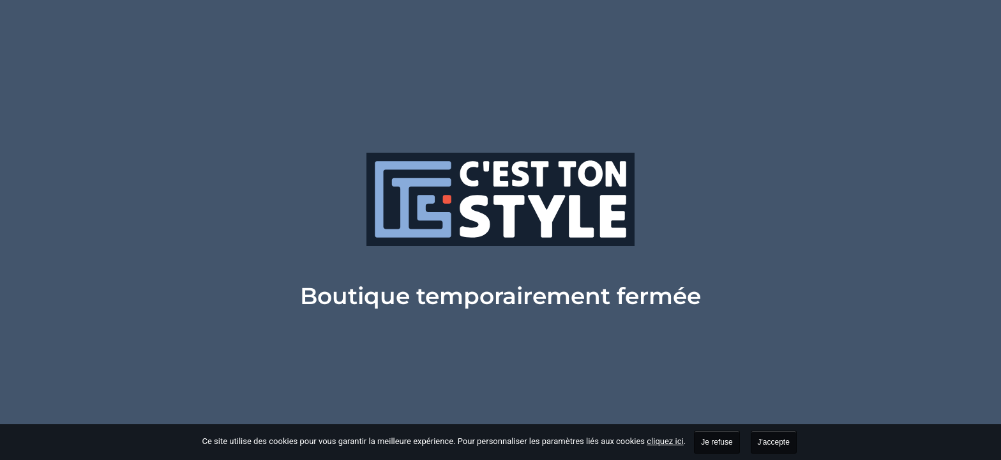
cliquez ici (665, 441)
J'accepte (774, 442)
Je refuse (716, 442)
